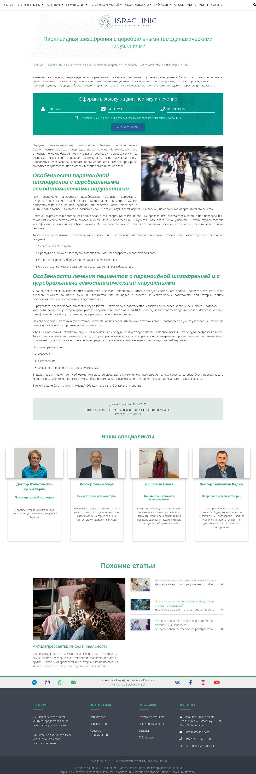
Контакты (217, 5)
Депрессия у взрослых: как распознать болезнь (185, 581)
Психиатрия (55, 5)
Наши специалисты (138, 5)
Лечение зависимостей (106, 5)
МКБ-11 (203, 5)
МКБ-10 (191, 5)
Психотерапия (77, 5)
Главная (8, 5)
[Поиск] (238, 5)
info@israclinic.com (197, 733)
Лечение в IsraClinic (30, 5)
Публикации (161, 5)
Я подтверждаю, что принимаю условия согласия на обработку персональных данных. (131, 119)
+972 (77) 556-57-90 (128, 685)
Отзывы (179, 5)
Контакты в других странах (196, 747)
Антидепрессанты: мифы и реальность (70, 647)
